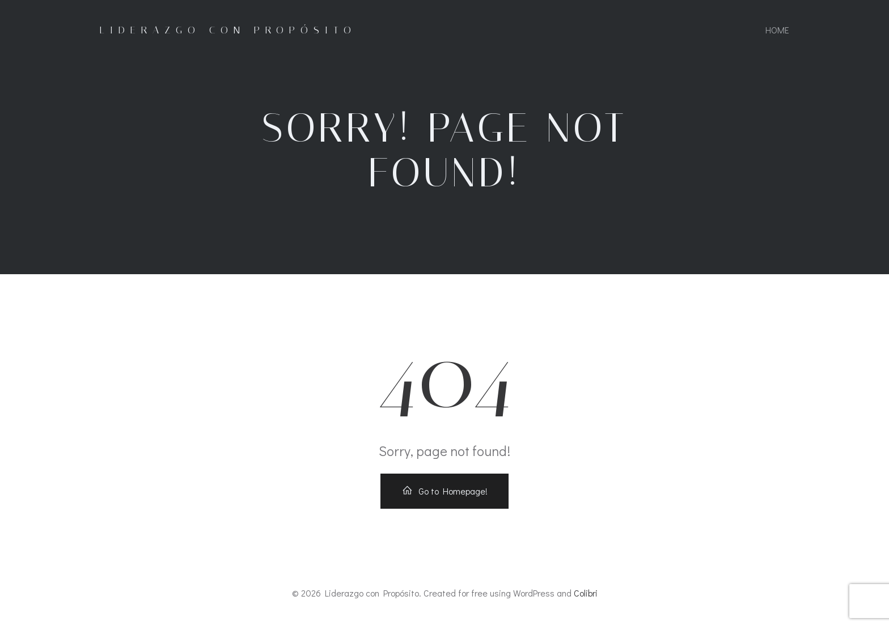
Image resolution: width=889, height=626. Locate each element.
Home (777, 30)
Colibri (586, 593)
